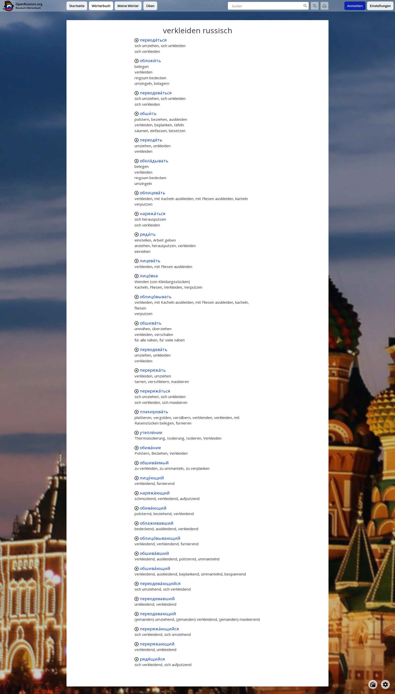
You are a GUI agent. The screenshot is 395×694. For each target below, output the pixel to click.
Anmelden (355, 6)
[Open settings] (385, 684)
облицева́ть (152, 193)
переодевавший (157, 598)
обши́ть (148, 113)
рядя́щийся (152, 659)
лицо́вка (149, 276)
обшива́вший (154, 553)
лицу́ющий (152, 478)
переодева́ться (156, 93)
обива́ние (150, 447)
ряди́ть (148, 234)
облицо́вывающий (160, 538)
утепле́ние (151, 432)
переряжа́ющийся (159, 629)
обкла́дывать (154, 161)
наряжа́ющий (155, 493)
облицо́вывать (156, 296)
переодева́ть (153, 349)
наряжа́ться (153, 213)
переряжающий (157, 644)
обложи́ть (150, 60)
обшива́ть (150, 323)
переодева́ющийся (160, 583)
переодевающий (158, 613)
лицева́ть (150, 260)
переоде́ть (151, 140)
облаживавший (157, 523)
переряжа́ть (153, 370)
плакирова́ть (154, 411)
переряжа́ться (155, 391)
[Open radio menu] (372, 684)
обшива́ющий (155, 568)
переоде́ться (153, 40)
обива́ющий (153, 508)
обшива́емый (154, 463)
